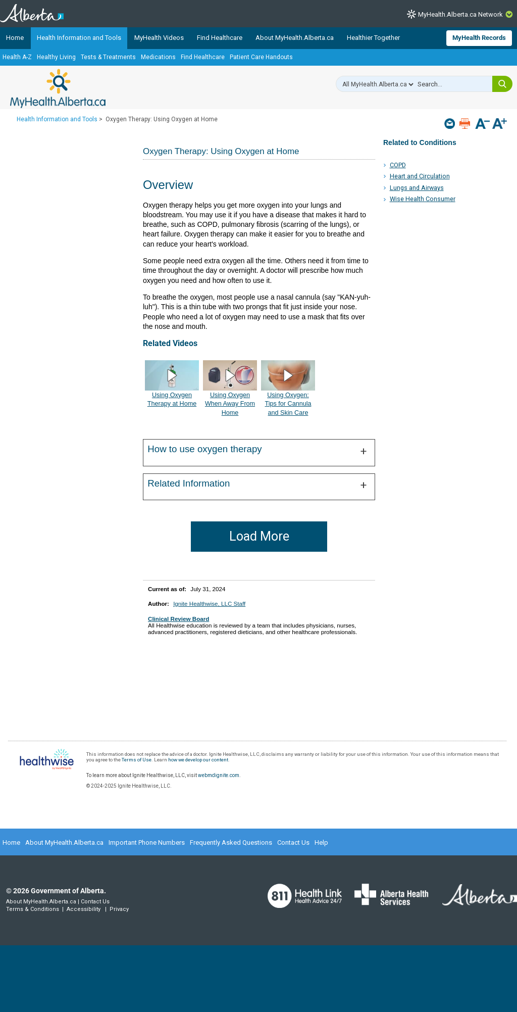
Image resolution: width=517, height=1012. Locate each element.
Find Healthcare (219, 37)
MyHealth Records (479, 37)
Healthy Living (56, 57)
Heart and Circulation (420, 176)
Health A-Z (17, 57)
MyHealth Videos (159, 37)
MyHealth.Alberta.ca (58, 88)
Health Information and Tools (79, 37)
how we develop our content (198, 759)
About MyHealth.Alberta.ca (294, 37)
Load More (259, 536)
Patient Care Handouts (261, 57)
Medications (158, 57)
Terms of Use (136, 759)
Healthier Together (373, 37)
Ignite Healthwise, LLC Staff (209, 603)
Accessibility (83, 909)
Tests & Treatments (108, 57)
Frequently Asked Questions (231, 842)
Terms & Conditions (32, 909)
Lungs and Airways (417, 187)
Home (15, 37)
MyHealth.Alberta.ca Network (460, 14)
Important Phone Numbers (147, 842)
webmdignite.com (218, 775)
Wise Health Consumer (422, 199)
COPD (398, 165)
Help (321, 842)
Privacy (119, 909)
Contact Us (293, 842)
